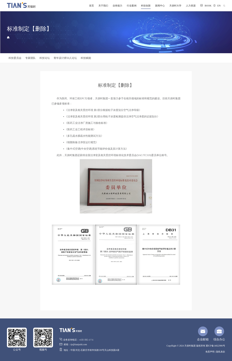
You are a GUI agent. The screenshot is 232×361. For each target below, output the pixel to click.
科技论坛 (44, 58)
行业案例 (131, 5)
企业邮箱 (203, 333)
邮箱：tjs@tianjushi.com (73, 344)
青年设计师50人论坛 (65, 58)
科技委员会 (15, 58)
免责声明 (209, 352)
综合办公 (219, 333)
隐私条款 (220, 352)
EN (216, 5)
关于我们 (103, 5)
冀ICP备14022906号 (215, 346)
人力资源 (191, 5)
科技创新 (146, 5)
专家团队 (30, 58)
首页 (91, 5)
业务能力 (117, 5)
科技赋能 (86, 58)
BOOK (204, 5)
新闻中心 (160, 5)
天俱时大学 (175, 5)
